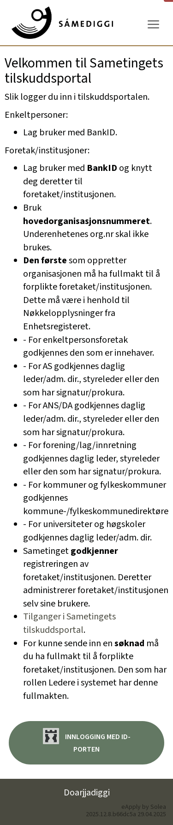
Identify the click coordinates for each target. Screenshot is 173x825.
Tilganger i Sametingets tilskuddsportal (69, 623)
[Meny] (153, 24)
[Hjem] (62, 22)
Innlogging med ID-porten (87, 741)
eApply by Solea (143, 807)
